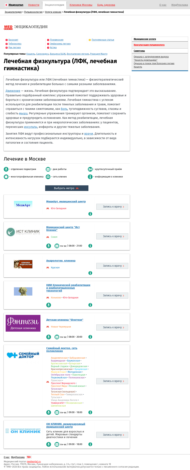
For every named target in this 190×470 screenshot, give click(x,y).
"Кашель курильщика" (145, 60)
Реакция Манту (98, 53)
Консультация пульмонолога (149, 45)
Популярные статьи (103, 39)
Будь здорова (106, 5)
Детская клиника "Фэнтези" (64, 319)
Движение (13, 91)
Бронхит (13, 39)
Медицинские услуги (145, 39)
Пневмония (56, 39)
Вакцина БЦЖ (58, 53)
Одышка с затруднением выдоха (151, 56)
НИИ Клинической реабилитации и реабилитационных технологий (68, 287)
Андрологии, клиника (60, 260)
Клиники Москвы (81, 5)
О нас (162, 5)
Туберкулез (14, 43)
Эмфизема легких (60, 43)
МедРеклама (179, 5)
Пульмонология (33, 12)
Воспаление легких (78, 53)
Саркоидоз (42, 53)
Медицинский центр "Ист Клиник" (63, 229)
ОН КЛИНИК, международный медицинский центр (65, 425)
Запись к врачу (112, 206)
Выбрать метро (67, 188)
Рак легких (14, 47)
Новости (33, 5)
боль (64, 109)
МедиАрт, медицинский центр (66, 201)
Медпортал (16, 5)
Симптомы (139, 51)
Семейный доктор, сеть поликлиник (61, 349)
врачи (88, 133)
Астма (53, 47)
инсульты (30, 127)
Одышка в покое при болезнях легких (154, 63)
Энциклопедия (54, 5)
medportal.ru (34, 461)
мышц (23, 113)
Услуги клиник (53, 12)
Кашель (30, 53)
